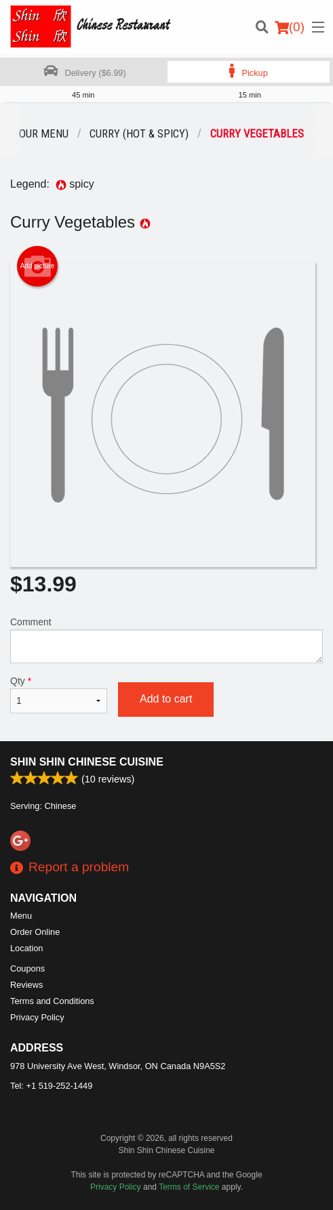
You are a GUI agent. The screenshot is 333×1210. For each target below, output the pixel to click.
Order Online (35, 932)
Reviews (26, 985)
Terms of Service (189, 1187)
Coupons (27, 968)
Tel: (51, 1086)
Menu (21, 916)
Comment (166, 640)
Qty (58, 694)
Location (26, 948)
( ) (290, 27)
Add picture (37, 266)
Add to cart (166, 699)
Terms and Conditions (52, 1001)
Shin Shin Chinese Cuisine (86, 762)
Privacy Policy (37, 1017)
